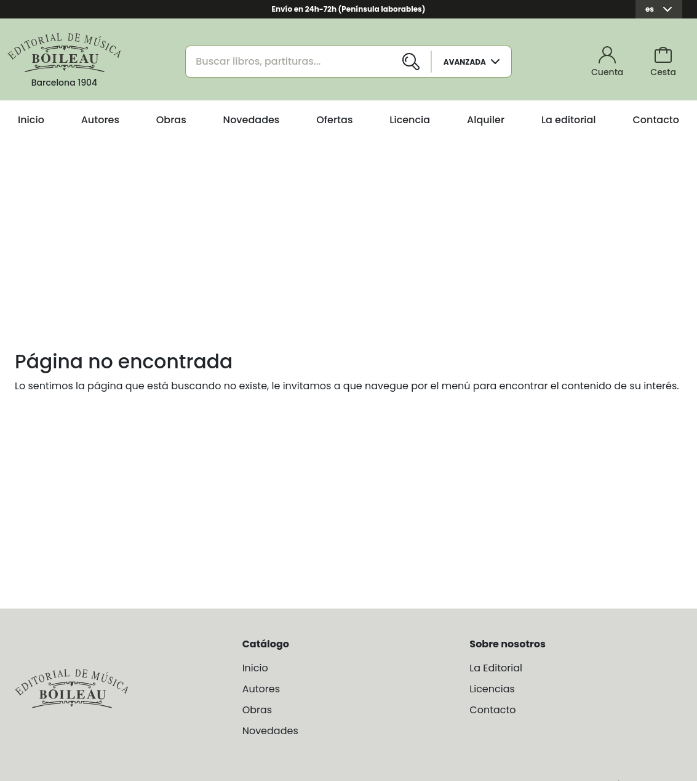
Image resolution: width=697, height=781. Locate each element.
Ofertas (334, 120)
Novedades (251, 120)
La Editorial (495, 668)
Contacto (655, 120)
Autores (100, 120)
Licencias (492, 689)
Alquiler (485, 120)
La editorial (568, 120)
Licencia (409, 120)
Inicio (31, 120)
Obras (171, 120)
